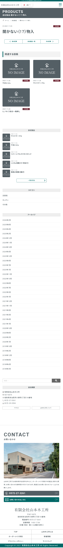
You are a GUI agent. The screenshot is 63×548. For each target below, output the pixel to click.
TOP (16, 532)
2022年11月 (7, 275)
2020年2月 (7, 338)
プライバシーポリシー (15, 542)
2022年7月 (7, 288)
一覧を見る (31, 181)
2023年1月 (7, 270)
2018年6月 (7, 365)
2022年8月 (7, 284)
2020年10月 (7, 329)
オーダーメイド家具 (16, 537)
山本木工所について (46, 408)
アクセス (16, 408)
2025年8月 (7, 225)
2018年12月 (7, 356)
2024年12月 (7, 239)
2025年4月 (7, 230)
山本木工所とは (47, 532)
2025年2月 (7, 234)
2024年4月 (7, 252)
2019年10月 (7, 347)
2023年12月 (7, 257)
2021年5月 (7, 315)
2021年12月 (7, 302)
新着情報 (47, 537)
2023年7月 (7, 266)
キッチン (6, 201)
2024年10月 (7, 248)
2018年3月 (7, 369)
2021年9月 (7, 311)
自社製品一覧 (31, 41)
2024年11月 (7, 243)
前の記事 (14, 41)
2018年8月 (7, 360)
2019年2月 (7, 351)
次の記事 (48, 41)
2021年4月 (7, 320)
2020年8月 (7, 333)
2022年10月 (7, 279)
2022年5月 (7, 293)
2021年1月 (7, 324)
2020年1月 (7, 342)
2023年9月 (7, 261)
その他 (5, 205)
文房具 (5, 196)
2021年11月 (7, 306)
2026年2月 (7, 221)
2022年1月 (7, 297)
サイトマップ (47, 542)
